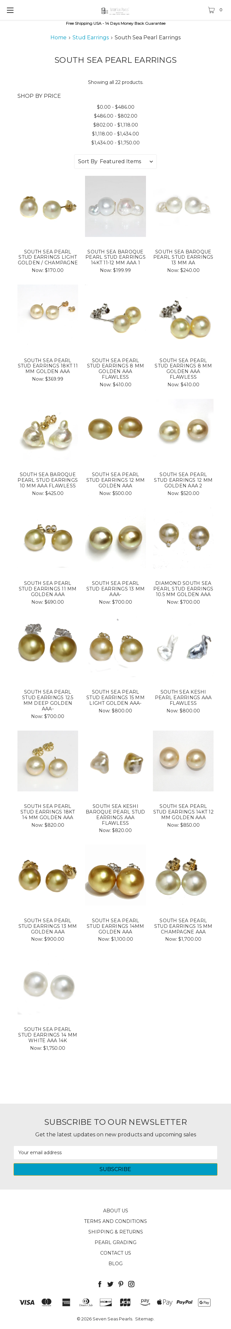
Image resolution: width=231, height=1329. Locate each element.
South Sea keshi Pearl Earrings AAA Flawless (183, 697)
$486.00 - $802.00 (115, 116)
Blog (115, 1264)
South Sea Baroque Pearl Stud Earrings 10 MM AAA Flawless (47, 480)
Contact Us (115, 1253)
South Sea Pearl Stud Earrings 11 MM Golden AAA (48, 588)
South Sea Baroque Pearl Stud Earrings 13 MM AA (183, 257)
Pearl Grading (115, 1242)
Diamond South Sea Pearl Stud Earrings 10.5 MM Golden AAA (183, 588)
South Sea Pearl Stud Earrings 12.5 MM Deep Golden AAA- (47, 700)
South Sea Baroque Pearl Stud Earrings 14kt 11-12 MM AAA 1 (115, 257)
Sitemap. (145, 1318)
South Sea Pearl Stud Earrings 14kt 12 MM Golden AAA (183, 811)
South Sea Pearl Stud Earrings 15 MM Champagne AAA (183, 926)
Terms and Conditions (115, 1221)
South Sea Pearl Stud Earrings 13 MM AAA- (115, 588)
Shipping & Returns (115, 1232)
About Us (115, 1211)
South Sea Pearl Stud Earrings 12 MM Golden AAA (115, 480)
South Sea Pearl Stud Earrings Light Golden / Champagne (48, 257)
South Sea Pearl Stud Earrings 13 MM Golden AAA (47, 926)
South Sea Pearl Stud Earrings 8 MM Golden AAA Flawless (115, 369)
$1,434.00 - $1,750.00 (115, 143)
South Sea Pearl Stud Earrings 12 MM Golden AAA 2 (183, 480)
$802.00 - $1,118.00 (115, 125)
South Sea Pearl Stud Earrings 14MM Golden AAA (115, 926)
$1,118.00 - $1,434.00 (115, 134)
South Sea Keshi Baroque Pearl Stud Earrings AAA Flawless (115, 814)
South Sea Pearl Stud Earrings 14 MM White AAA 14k (47, 1035)
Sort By (88, 161)
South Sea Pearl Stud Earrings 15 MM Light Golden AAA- (115, 697)
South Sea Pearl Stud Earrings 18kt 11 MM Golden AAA (48, 366)
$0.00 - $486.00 (115, 107)
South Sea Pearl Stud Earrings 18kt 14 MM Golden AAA (47, 811)
